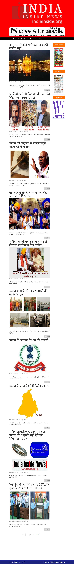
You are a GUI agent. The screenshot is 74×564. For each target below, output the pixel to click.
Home (14, 38)
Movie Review (33, 38)
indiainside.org (21, 562)
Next (38, 534)
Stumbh (20, 38)
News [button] (26, 38)
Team (41, 38)
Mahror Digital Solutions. (57, 562)
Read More (47, 90)
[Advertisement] (41, 549)
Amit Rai (26, 82)
